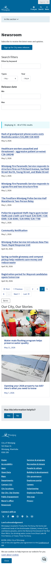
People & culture (34, 468)
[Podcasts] (22, 516)
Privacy (30, 500)
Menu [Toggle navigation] (47, 8)
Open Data (6, 472)
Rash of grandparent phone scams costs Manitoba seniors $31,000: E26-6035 (22, 135)
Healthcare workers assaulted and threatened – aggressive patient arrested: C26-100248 (23, 151)
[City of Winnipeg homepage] (8, 436)
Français (34, 9)
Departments (7, 480)
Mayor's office (7, 500)
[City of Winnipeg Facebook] (8, 516)
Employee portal (34, 480)
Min (2, 91)
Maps (3, 476)
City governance (34, 476)
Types (4, 74)
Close (6, 560)
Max (3, 102)
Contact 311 (6, 484)
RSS (5, 301)
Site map (31, 496)
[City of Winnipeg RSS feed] (27, 516)
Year (23, 74)
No (17, 416)
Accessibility (7, 464)
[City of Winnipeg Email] (32, 516)
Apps (3, 468)
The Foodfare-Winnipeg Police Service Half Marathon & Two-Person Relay (24, 200)
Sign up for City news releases (16, 47)
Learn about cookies (10, 554)
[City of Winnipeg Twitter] (3, 516)
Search (40, 8)
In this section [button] (11, 19)
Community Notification (14, 230)
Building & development (37, 472)
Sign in (42, 2)
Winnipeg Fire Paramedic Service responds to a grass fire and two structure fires (25, 185)
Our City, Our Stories (10, 492)
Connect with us (8, 511)
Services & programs (36, 460)
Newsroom (6, 505)
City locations (7, 488)
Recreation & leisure (36, 464)
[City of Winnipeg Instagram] (18, 516)
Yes (8, 416)
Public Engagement (10, 496)
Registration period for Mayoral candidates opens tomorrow (24, 276)
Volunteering (32, 488)
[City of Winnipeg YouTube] (13, 516)
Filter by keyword (9, 61)
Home (4, 460)
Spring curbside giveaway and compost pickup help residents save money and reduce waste (22, 259)
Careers (30, 484)
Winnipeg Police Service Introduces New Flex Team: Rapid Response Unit (24, 243)
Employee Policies (35, 492)
